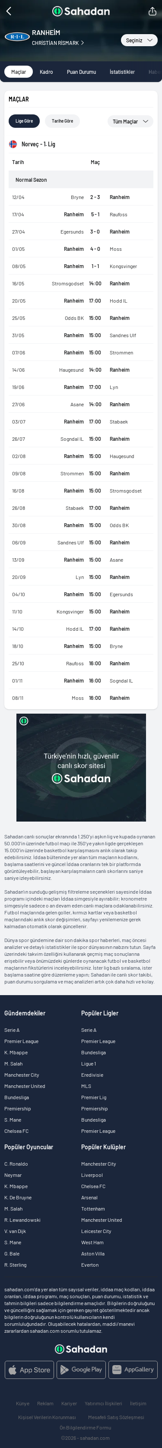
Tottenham (93, 1208)
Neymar (13, 1175)
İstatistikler (122, 72)
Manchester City (21, 1075)
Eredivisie (92, 1075)
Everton (89, 1264)
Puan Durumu (81, 72)
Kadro (46, 72)
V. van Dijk (15, 1231)
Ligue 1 (88, 1063)
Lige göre (24, 120)
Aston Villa (93, 1253)
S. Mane (12, 1119)
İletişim (138, 1403)
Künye (22, 1403)
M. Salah (13, 1063)
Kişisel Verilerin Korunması (47, 1417)
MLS (86, 1086)
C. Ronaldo (16, 1163)
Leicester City (96, 1231)
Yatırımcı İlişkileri (103, 1403)
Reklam (45, 1403)
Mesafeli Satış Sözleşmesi (116, 1417)
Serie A (11, 1030)
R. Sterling (15, 1264)
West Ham (92, 1242)
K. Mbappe (16, 1052)
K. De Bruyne (18, 1197)
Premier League (21, 1041)
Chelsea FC (16, 1131)
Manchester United (24, 1086)
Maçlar (18, 72)
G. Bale (11, 1253)
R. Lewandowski (22, 1220)
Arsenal (89, 1197)
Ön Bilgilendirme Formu (85, 1427)
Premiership (17, 1108)
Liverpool (92, 1175)
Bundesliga (16, 1097)
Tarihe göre (62, 120)
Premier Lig (93, 1097)
